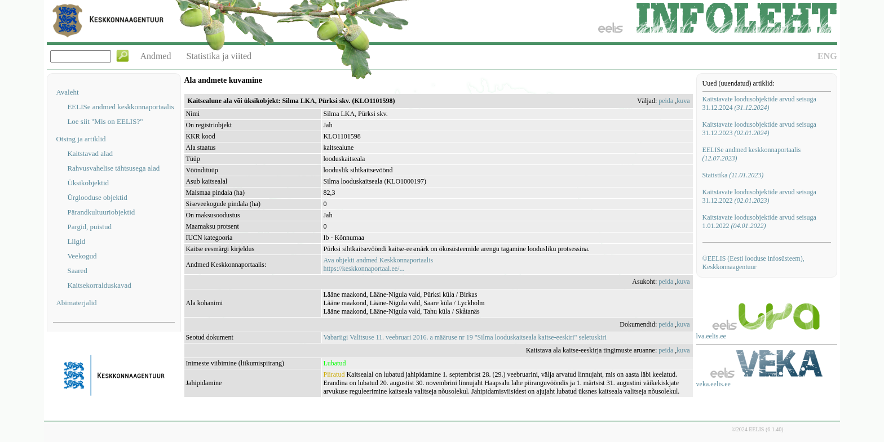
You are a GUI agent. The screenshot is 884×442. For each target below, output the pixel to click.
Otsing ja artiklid (80, 139)
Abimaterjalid (76, 302)
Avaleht (67, 92)
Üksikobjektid (88, 182)
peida (665, 101)
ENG (827, 56)
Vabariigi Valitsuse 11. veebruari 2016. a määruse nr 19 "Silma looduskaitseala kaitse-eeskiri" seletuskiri (464, 337)
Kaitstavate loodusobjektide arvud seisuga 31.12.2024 (759, 103)
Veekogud (81, 256)
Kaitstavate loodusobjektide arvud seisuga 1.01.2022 (759, 221)
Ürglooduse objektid (97, 197)
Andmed (155, 56)
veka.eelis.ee (713, 384)
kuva (683, 101)
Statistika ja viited (219, 56)
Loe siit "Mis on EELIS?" (105, 121)
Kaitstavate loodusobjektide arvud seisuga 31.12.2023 (759, 128)
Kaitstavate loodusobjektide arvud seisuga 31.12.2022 (759, 196)
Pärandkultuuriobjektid (101, 212)
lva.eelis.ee (711, 336)
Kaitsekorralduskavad (99, 285)
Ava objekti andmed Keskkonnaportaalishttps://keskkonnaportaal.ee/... (378, 264)
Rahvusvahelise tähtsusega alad (113, 168)
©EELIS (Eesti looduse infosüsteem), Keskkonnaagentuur (753, 263)
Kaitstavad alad (90, 153)
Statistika (733, 175)
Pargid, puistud (89, 226)
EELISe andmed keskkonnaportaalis (120, 106)
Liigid (76, 241)
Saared (77, 270)
